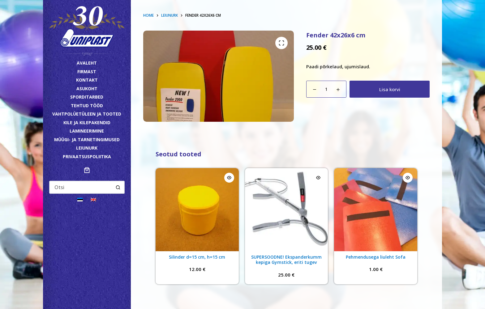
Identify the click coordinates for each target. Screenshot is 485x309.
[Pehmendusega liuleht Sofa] (375, 209)
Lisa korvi (389, 89)
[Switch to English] (93, 199)
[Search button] (118, 187)
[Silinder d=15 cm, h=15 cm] (197, 209)
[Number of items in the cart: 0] (87, 170)
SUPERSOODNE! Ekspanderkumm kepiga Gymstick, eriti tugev (286, 259)
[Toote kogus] (326, 89)
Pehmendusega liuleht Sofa (376, 257)
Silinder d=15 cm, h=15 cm (197, 257)
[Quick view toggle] (229, 178)
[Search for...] (80, 187)
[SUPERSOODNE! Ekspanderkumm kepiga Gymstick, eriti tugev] (286, 209)
